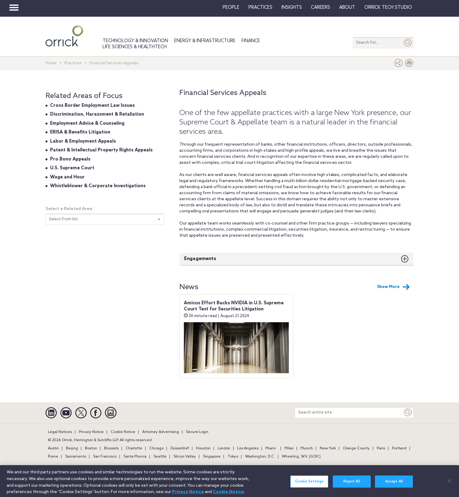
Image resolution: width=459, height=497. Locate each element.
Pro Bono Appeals (70, 159)
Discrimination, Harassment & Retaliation (97, 114)
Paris (381, 448)
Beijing (72, 448)
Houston (203, 448)
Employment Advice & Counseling (87, 123)
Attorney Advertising (160, 432)
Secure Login (197, 432)
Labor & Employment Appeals (83, 141)
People (231, 7)
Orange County (356, 448)
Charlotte (134, 448)
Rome (53, 457)
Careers (320, 7)
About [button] (347, 7)
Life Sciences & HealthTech (135, 47)
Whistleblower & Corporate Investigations (98, 186)
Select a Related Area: (69, 208)
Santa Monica (135, 457)
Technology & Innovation (135, 41)
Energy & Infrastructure (204, 41)
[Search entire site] (349, 412)
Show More (393, 287)
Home (51, 63)
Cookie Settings (309, 485)
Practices (260, 7)
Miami (270, 448)
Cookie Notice (123, 432)
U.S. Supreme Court (72, 168)
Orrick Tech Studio (388, 7)
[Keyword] (408, 412)
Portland (399, 448)
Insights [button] (292, 7)
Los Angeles (247, 448)
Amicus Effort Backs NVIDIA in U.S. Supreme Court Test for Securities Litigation (234, 306)
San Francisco (104, 457)
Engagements (200, 259)
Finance (250, 41)
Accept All (394, 485)
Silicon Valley (185, 457)
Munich (307, 448)
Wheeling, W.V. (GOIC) (301, 457)
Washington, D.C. (260, 457)
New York (328, 448)
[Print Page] (409, 64)
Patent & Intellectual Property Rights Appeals (101, 150)
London (224, 448)
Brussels (111, 448)
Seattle (160, 457)
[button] (398, 64)
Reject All (351, 485)
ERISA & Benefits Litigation (80, 132)
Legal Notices (60, 432)
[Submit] (408, 42)
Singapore (212, 457)
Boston (91, 448)
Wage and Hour (67, 177)
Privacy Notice (91, 432)
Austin (53, 448)
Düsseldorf (179, 448)
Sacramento (75, 457)
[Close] (449, 484)
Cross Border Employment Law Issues (92, 105)
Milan (289, 448)
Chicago (156, 448)
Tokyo (233, 457)
